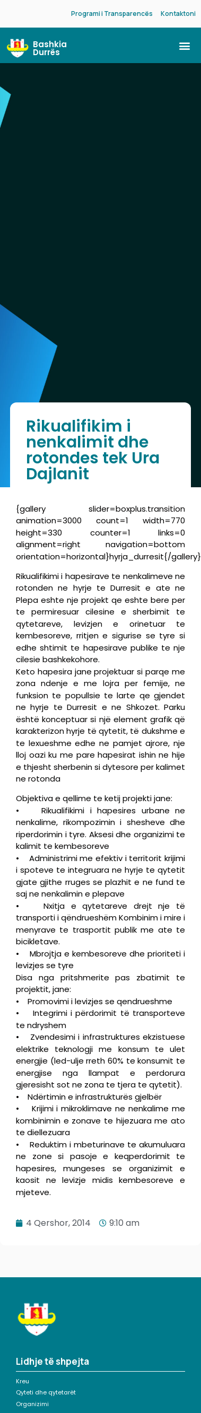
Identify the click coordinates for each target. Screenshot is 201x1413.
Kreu (22, 1381)
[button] (184, 45)
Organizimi (32, 1404)
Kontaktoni (178, 13)
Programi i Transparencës (112, 13)
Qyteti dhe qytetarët (46, 1392)
